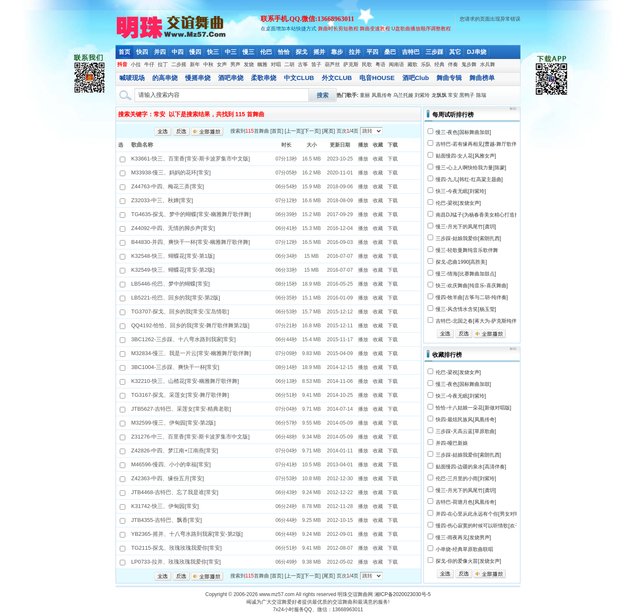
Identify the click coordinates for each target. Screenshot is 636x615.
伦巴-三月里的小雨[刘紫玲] (466, 478)
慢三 (248, 51)
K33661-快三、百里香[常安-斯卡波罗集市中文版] (190, 158)
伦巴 (266, 51)
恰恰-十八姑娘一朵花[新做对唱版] (473, 408)
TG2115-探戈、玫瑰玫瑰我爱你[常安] (176, 548)
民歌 (367, 64)
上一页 (293, 131)
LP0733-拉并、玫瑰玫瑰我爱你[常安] (176, 562)
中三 (231, 51)
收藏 (378, 159)
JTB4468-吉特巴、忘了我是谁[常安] (174, 492)
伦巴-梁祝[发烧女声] (458, 203)
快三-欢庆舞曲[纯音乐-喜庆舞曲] (472, 286)
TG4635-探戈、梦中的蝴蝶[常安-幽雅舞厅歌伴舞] (191, 214)
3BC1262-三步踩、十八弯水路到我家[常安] (183, 339)
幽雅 (262, 64)
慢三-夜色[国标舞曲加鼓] (463, 132)
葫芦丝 (332, 64)
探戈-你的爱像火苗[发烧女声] (468, 561)
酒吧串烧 (230, 77)
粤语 (380, 64)
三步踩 (434, 51)
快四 (142, 51)
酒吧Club (415, 77)
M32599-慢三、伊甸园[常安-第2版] (173, 423)
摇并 (319, 51)
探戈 (301, 51)
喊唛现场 (132, 77)
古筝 (303, 64)
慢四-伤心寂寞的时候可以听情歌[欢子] (478, 526)
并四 (160, 51)
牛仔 (149, 64)
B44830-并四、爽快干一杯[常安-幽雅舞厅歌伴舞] (190, 242)
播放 (363, 159)
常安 (453, 95)
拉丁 (163, 64)
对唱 (276, 64)
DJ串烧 (476, 51)
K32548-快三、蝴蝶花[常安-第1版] (173, 256)
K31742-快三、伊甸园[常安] (165, 506)
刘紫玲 (422, 95)
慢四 (195, 51)
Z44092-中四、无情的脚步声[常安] (173, 228)
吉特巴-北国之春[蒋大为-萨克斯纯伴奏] (479, 321)
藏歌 (412, 64)
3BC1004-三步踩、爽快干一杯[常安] (175, 367)
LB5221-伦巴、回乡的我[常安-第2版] (175, 297)
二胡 (289, 64)
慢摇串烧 (197, 77)
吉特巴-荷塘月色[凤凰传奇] (466, 502)
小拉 (136, 64)
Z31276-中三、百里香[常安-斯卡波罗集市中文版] (190, 436)
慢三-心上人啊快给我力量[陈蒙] (471, 168)
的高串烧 (165, 77)
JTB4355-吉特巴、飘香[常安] (166, 520)
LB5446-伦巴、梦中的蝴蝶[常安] (170, 284)
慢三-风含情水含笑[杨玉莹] (466, 309)
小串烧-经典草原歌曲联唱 (464, 549)
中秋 (208, 64)
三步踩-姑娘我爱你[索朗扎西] (468, 238)
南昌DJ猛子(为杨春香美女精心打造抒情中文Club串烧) (496, 215)
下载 (393, 159)
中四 (177, 51)
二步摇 (178, 64)
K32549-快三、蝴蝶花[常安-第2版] (173, 270)
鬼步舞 (469, 64)
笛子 (316, 64)
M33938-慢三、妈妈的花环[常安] (171, 172)
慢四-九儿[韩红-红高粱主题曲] (469, 179)
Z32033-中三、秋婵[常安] (162, 200)
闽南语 (396, 64)
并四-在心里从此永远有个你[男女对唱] (478, 514)
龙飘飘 (439, 95)
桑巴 (390, 51)
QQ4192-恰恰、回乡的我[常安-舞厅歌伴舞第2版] (190, 325)
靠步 (337, 51)
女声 (222, 64)
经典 (439, 64)
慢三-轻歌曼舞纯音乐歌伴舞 (467, 250)
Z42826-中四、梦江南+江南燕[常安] (174, 450)
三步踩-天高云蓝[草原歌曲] (466, 431)
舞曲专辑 (449, 77)
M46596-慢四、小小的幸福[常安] (171, 464)
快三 (213, 51)
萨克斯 (350, 64)
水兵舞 (487, 64)
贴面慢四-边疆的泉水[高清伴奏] (471, 467)
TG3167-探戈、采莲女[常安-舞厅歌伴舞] (180, 395)
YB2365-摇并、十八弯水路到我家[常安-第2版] (187, 534)
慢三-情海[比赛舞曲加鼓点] (466, 274)
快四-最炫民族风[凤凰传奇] (466, 419)
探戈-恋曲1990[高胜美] (461, 262)
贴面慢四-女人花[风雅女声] (466, 156)
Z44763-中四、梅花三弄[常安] (167, 186)
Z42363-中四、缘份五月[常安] (167, 478)
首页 (124, 51)
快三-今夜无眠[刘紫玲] (461, 191)
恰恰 (284, 51)
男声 (235, 64)
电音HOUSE (376, 77)
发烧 (249, 64)
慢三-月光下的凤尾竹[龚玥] (466, 227)
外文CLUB (337, 77)
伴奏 (453, 64)
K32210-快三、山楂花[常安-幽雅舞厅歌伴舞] (185, 381)
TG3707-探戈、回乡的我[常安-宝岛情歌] (180, 311)
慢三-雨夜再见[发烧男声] (463, 537)
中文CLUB (299, 77)
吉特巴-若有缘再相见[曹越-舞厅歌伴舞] (479, 144)
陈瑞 (481, 95)
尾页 (328, 131)
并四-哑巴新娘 (452, 443)
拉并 (355, 51)
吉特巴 (411, 51)
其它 (455, 51)
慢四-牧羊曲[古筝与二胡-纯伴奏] (472, 297)
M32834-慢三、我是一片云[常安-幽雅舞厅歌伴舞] (191, 353)
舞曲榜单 (482, 77)
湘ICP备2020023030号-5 (403, 594)
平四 (372, 51)
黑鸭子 (466, 95)
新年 (195, 64)
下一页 (311, 131)
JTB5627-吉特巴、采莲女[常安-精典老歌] (181, 409)
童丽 (365, 95)
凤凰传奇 (382, 95)
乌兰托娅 (403, 95)
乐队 (426, 64)
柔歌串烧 (263, 77)
